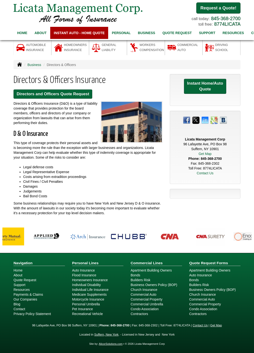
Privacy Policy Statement (32, 314)
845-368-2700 (225, 18)
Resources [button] (233, 33)
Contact (19, 309)
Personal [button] (121, 33)
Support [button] (207, 33)
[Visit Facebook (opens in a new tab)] (186, 120)
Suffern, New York (106, 334)
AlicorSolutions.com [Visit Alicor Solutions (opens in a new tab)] (110, 343)
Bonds (135, 275)
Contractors (139, 314)
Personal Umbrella (86, 304)
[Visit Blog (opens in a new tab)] (223, 120)
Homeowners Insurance (90, 280)
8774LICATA (227, 24)
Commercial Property (146, 299)
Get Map (205, 154)
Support (19, 285)
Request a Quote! (218, 8)
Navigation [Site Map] (23, 263)
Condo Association (145, 309)
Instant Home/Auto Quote (205, 86)
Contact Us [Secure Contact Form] (205, 173)
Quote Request (25, 280)
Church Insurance (144, 290)
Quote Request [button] (177, 33)
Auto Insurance (83, 270)
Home (22, 33)
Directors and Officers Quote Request (53, 94)
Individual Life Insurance (90, 290)
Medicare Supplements (89, 294)
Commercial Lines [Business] (147, 263)
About (41, 33)
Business (34, 65)
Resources (22, 290)
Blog (17, 304)
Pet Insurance (82, 309)
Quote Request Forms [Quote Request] (208, 263)
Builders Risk (140, 280)
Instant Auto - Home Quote (79, 33)
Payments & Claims (28, 294)
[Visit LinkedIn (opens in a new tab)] (205, 120)
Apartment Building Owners (151, 270)
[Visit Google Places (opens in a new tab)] (214, 120)
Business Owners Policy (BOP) (154, 285)
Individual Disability (86, 285)
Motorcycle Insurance (88, 299)
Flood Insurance (84, 275)
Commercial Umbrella (147, 304)
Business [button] (146, 33)
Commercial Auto (143, 294)
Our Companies (25, 299)
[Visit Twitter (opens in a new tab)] (196, 120)
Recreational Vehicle (87, 314)
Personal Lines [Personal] (85, 263)
